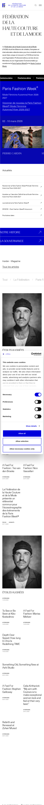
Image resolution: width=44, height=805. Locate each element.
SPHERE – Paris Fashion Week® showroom (17, 209)
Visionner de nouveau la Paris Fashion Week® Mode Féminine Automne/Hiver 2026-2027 (21, 106)
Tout (4, 279)
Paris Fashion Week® (19, 63)
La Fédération (21, 279)
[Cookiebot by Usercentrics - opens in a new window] (31, 354)
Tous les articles (10, 266)
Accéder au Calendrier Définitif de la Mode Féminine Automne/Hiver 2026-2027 (20, 195)
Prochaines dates (8, 215)
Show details (31, 426)
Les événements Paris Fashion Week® (15, 203)
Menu (39, 5)
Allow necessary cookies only (22, 449)
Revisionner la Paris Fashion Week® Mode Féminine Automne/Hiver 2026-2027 (20, 186)
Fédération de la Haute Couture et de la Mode (20, 47)
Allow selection (22, 441)
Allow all (22, 433)
